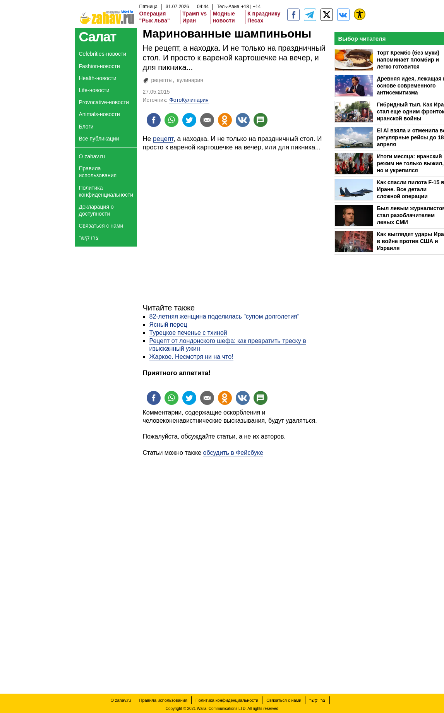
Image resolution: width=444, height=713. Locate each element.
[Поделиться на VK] (243, 120)
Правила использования (98, 171)
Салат (98, 36)
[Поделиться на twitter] (189, 120)
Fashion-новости (99, 66)
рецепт (163, 138)
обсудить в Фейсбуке (233, 452)
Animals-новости (99, 114)
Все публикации (99, 138)
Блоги (86, 126)
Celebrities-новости (103, 54)
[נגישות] (359, 14)
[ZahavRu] (327, 15)
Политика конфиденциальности (106, 191)
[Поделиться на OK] (225, 120)
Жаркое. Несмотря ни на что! (191, 356)
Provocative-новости (104, 102)
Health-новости (98, 78)
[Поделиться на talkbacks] (260, 120)
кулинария (190, 80)
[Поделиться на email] (207, 120)
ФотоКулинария (189, 100)
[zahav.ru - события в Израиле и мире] (310, 15)
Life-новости (94, 90)
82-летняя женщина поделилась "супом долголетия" (224, 316)
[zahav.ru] (293, 15)
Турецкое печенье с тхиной (188, 332)
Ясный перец (168, 324)
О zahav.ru (92, 156)
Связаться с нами (101, 226)
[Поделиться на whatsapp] (171, 120)
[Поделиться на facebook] (154, 120)
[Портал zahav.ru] (343, 15)
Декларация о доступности (96, 210)
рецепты (162, 80)
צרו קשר (89, 238)
